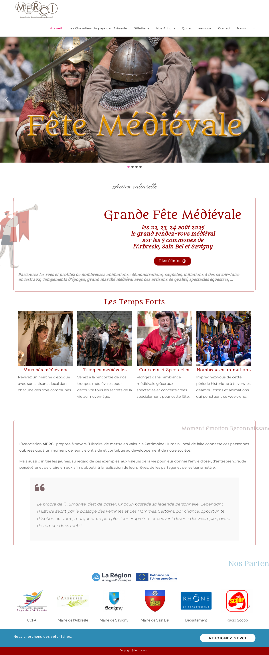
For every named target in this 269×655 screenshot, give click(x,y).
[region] (134, 103)
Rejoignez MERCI (228, 638)
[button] (6, 99)
